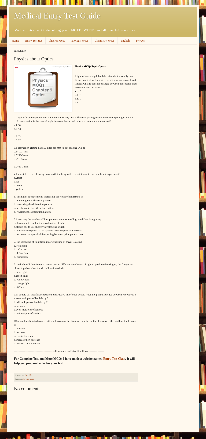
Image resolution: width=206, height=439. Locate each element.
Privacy (140, 40)
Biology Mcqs (79, 40)
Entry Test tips (34, 40)
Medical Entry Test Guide (57, 15)
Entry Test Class (114, 358)
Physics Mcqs (57, 40)
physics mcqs (28, 379)
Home (15, 40)
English (125, 40)
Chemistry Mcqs (104, 40)
